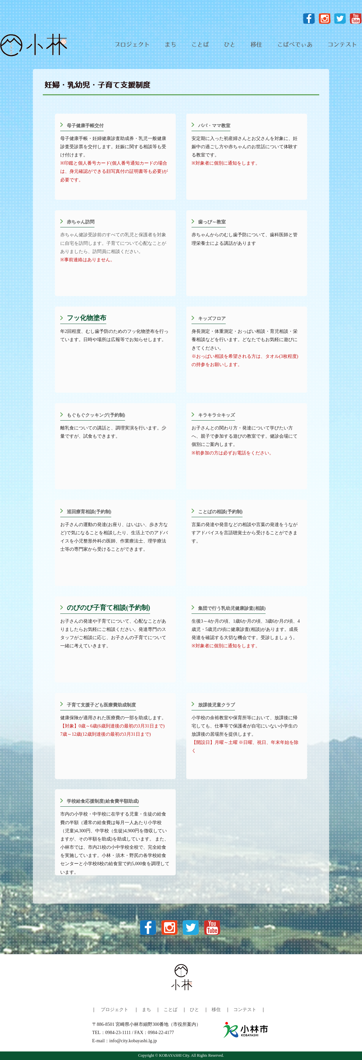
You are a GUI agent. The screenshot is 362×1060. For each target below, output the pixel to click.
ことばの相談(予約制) (220, 511)
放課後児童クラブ (216, 705)
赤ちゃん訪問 (80, 221)
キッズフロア (212, 318)
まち (170, 45)
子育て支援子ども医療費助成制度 (101, 705)
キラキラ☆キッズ (216, 415)
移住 (256, 45)
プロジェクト (132, 45)
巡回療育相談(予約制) (89, 511)
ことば (200, 45)
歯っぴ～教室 (212, 221)
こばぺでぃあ (295, 45)
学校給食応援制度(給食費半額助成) (103, 801)
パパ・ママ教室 (214, 125)
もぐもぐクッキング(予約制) (96, 415)
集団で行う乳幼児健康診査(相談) (232, 608)
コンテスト (342, 45)
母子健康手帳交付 (85, 125)
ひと (230, 45)
